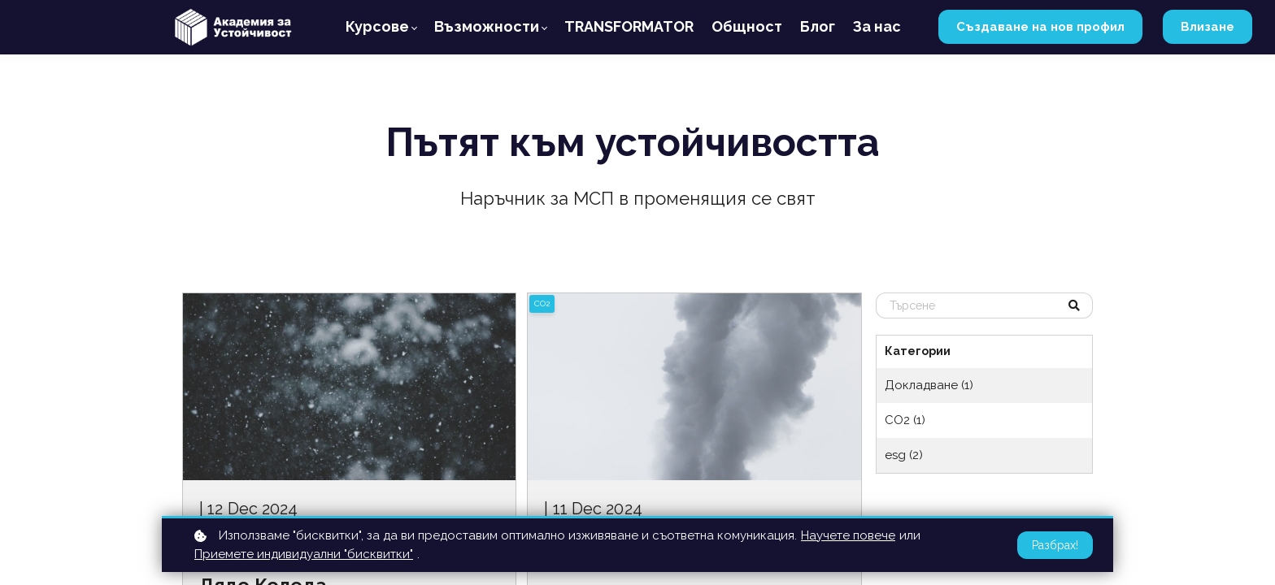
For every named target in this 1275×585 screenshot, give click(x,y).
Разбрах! (1055, 545)
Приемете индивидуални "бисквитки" (303, 554)
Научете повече (848, 535)
